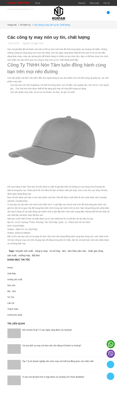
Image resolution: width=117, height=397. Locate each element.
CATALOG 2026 (14, 315)
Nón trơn (11, 285)
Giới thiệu (11, 273)
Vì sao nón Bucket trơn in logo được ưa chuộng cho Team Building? (53, 377)
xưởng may (24, 255)
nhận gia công (95, 251)
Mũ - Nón (11, 291)
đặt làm (36, 255)
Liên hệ (106, 3)
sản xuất (11, 255)
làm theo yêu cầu (77, 251)
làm (64, 251)
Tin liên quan (16, 323)
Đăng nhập (94, 3)
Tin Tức (10, 297)
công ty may (41, 251)
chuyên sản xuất (24, 251)
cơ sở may (54, 251)
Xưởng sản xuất (14, 279)
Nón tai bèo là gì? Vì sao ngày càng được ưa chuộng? (47, 330)
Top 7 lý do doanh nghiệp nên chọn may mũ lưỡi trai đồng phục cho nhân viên (58, 361)
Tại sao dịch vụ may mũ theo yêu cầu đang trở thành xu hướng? (51, 345)
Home (10, 267)
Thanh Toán (12, 309)
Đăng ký (81, 3)
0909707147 (23, 3)
